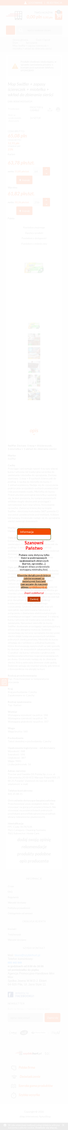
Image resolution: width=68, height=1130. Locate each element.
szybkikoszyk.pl (38, 586)
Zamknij (34, 599)
